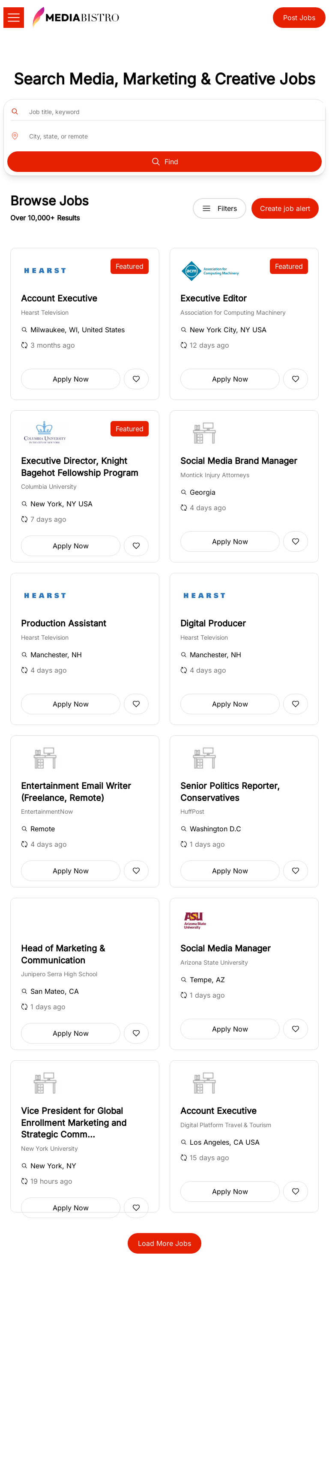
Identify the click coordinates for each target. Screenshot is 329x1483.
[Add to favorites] (136, 379)
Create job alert (285, 208)
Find (164, 161)
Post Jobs (299, 17)
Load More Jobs (164, 1243)
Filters (219, 208)
